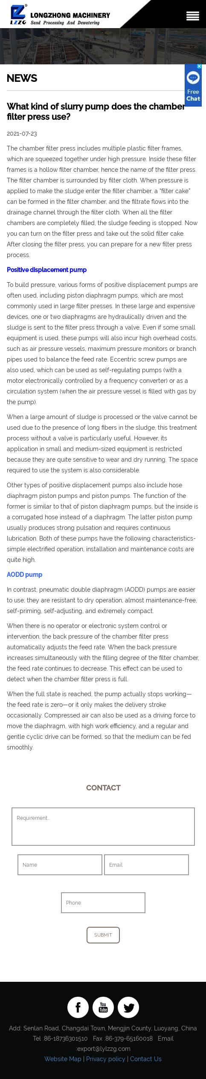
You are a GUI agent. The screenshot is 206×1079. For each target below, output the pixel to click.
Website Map (62, 1059)
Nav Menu (193, 16)
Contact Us (146, 1059)
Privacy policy (105, 1059)
